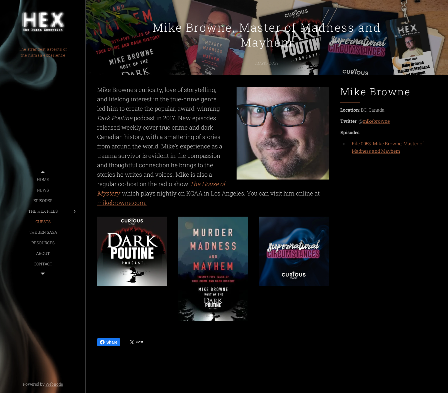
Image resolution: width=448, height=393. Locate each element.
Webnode (54, 384)
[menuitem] (43, 179)
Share (108, 342)
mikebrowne (376, 121)
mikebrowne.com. (122, 203)
